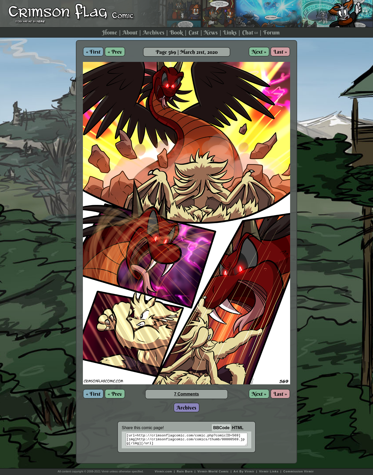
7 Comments (186, 394)
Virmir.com (163, 471)
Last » (280, 51)
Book (176, 32)
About (130, 32)
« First (93, 51)
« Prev (115, 51)
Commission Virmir (298, 471)
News (211, 32)
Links (229, 32)
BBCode (221, 428)
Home (109, 32)
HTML (237, 428)
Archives (153, 32)
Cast (193, 32)
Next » (259, 51)
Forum (271, 32)
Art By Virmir (243, 471)
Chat (250, 32)
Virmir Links (268, 471)
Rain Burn (185, 471)
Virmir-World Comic (213, 471)
